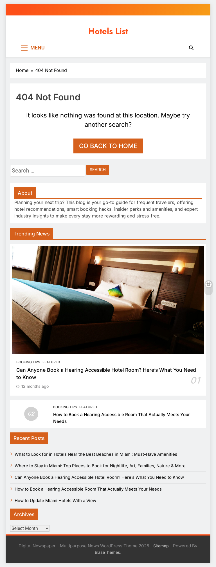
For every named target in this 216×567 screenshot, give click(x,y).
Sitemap (161, 545)
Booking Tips (28, 362)
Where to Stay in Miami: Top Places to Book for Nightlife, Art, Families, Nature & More (100, 465)
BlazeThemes (107, 552)
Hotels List (108, 31)
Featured (51, 362)
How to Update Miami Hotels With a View (55, 500)
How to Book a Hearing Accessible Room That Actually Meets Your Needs (88, 489)
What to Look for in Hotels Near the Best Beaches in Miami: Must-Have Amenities (96, 454)
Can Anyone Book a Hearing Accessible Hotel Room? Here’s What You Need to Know (99, 477)
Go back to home (108, 145)
